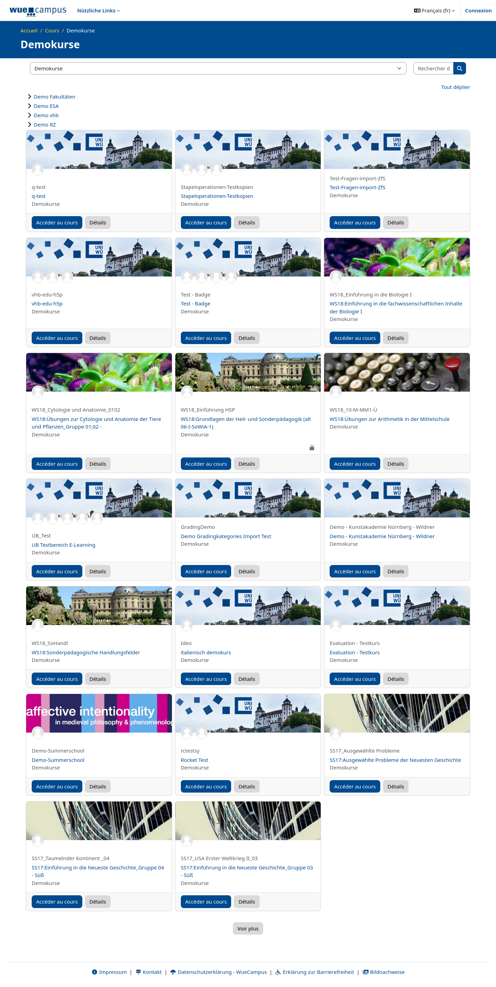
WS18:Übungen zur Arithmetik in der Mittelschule (390, 418)
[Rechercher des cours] (433, 68)
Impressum (109, 972)
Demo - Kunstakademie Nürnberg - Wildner (382, 536)
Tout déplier (455, 86)
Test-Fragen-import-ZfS (357, 187)
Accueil (29, 30)
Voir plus (247, 928)
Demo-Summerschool (58, 759)
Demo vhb (46, 115)
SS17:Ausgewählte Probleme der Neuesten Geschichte (395, 759)
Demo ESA (46, 105)
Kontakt (148, 972)
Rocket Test (194, 759)
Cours (52, 30)
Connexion (478, 10)
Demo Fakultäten (54, 96)
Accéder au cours (57, 222)
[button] (434, 10)
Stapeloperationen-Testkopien (217, 195)
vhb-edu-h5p (47, 303)
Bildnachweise (383, 972)
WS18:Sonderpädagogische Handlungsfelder (86, 652)
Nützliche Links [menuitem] (96, 10)
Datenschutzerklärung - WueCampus (218, 972)
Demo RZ (45, 124)
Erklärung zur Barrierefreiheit (314, 972)
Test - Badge (195, 303)
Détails (98, 222)
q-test (39, 195)
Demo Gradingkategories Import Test (226, 536)
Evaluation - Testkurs (355, 652)
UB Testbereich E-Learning (63, 544)
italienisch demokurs (206, 652)
